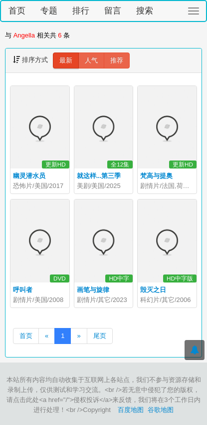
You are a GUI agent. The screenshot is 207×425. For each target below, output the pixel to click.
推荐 (116, 60)
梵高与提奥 (156, 176)
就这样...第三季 (99, 176)
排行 (80, 11)
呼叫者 (22, 290)
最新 (65, 60)
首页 (16, 11)
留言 (112, 11)
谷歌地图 (161, 410)
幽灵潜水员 (29, 176)
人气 (91, 60)
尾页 (99, 336)
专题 (48, 11)
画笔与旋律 (93, 290)
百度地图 (131, 410)
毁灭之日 (153, 290)
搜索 (144, 11)
